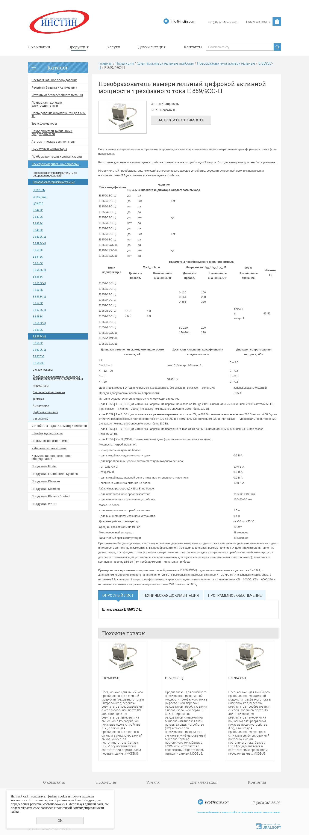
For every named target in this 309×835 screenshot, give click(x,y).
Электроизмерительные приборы (55, 164)
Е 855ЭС (38, 276)
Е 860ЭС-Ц (39, 349)
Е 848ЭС (38, 230)
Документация (152, 46)
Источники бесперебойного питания (57, 95)
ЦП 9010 (38, 203)
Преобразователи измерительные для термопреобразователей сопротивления (58, 378)
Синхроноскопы (43, 369)
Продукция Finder (44, 466)
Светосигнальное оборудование (54, 80)
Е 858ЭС (38, 316)
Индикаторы (40, 385)
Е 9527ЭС (38, 356)
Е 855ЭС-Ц (39, 283)
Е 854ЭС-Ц (39, 270)
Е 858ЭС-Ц (39, 323)
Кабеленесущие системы (49, 448)
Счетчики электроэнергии (49, 392)
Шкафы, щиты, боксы (47, 433)
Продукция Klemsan (46, 481)
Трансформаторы (44, 123)
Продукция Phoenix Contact (51, 496)
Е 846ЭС (38, 223)
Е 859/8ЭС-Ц (110, 678)
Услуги (113, 46)
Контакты (193, 46)
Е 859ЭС (38, 329)
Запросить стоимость (181, 120)
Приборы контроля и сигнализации (57, 157)
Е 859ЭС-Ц (39, 336)
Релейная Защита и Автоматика (54, 87)
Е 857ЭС (38, 303)
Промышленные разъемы (50, 441)
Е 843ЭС (38, 216)
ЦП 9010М (39, 190)
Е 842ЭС (38, 210)
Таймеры (38, 398)
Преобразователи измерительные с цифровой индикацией (55, 174)
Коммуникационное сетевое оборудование (51, 457)
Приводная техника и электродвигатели (47, 104)
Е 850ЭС (38, 250)
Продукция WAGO (44, 504)
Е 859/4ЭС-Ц (237, 678)
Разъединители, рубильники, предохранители (52, 132)
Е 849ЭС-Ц (39, 236)
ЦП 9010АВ (40, 196)
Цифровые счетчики (45, 412)
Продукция (78, 46)
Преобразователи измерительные (54, 182)
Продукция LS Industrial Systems (55, 474)
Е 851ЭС (38, 256)
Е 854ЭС (38, 263)
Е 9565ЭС (38, 363)
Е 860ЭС (38, 343)
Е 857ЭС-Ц (39, 309)
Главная (105, 63)
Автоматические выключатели (54, 141)
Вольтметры (40, 418)
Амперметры (41, 405)
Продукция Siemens (46, 489)
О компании (39, 46)
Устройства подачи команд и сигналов (59, 426)
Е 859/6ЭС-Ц (174, 678)
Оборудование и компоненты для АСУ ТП (59, 114)
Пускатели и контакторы (49, 149)
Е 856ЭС (38, 289)
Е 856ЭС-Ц (39, 296)
